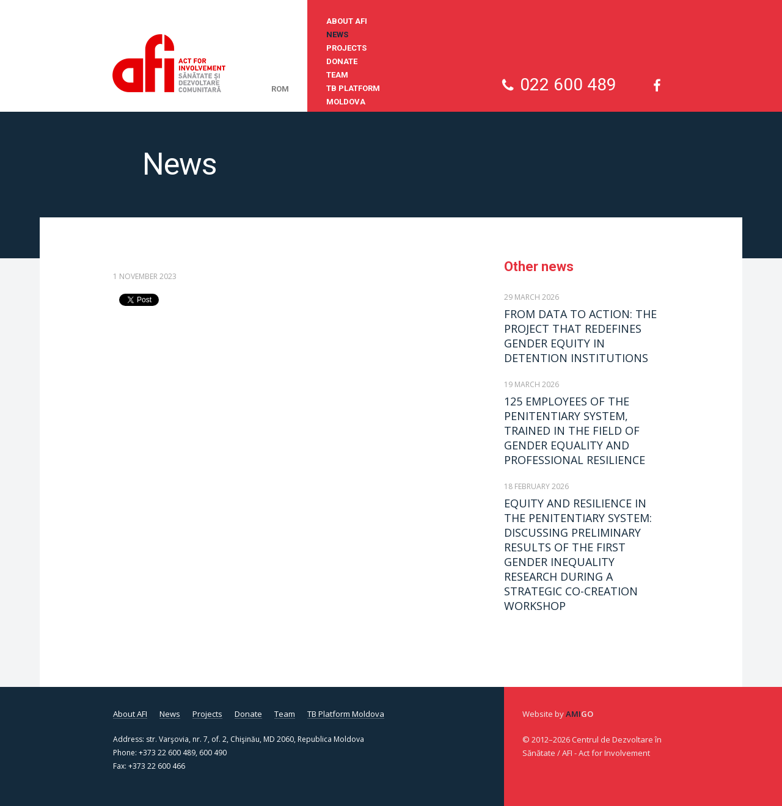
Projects (346, 48)
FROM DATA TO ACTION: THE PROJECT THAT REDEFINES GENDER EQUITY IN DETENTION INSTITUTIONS (580, 336)
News (337, 34)
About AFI (346, 21)
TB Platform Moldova (353, 95)
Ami (579, 713)
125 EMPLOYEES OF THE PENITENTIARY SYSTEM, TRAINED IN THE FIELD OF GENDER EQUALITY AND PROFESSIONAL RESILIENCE (574, 430)
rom (280, 88)
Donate (341, 61)
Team (337, 74)
